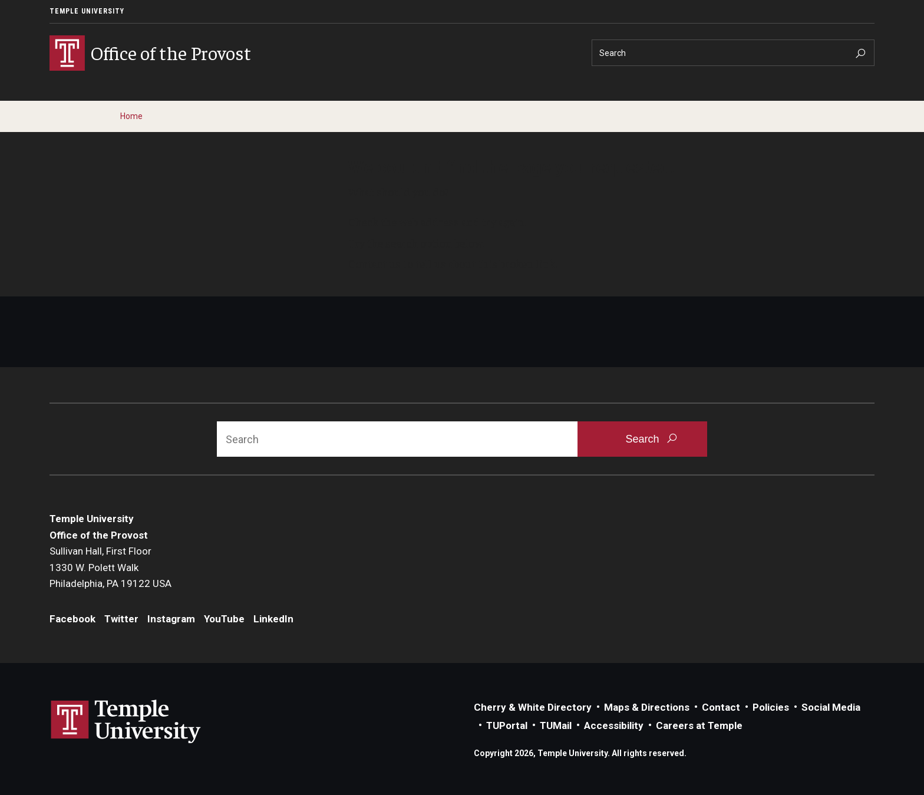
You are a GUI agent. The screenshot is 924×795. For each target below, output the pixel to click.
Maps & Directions (646, 707)
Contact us (374, 263)
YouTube (224, 619)
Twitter (121, 619)
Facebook (72, 619)
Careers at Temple (699, 725)
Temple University (87, 11)
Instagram (171, 619)
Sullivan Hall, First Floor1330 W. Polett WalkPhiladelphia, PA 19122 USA (110, 567)
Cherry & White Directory (533, 707)
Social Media (830, 707)
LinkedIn (273, 619)
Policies (771, 707)
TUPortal (506, 725)
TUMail (556, 725)
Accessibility (614, 725)
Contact (721, 707)
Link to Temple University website (126, 721)
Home (131, 116)
